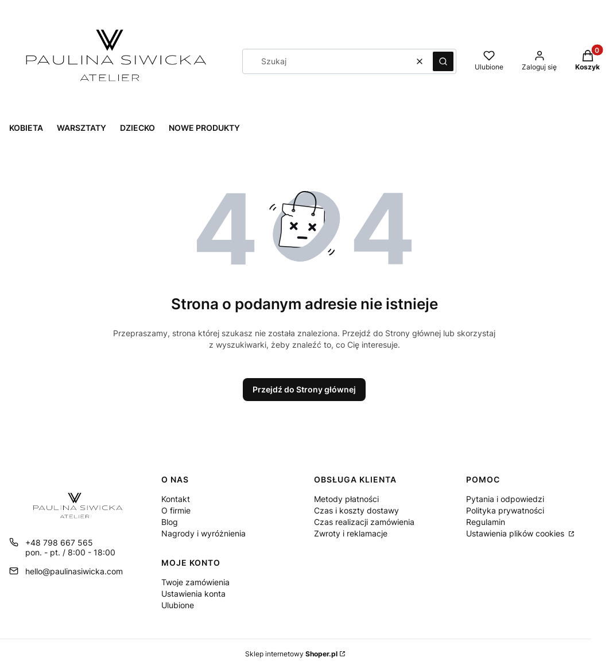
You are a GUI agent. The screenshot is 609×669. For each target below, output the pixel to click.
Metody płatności (346, 499)
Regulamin (485, 522)
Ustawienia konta (193, 593)
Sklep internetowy (291, 653)
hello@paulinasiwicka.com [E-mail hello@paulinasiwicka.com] (74, 571)
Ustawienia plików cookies (516, 533)
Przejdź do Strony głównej (304, 389)
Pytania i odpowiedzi (505, 499)
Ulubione (177, 605)
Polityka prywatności (505, 510)
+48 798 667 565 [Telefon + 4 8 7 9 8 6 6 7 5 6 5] (59, 542)
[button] (443, 61)
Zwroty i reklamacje (350, 533)
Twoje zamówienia (195, 582)
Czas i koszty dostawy (356, 510)
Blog (169, 522)
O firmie (176, 510)
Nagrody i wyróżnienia (203, 533)
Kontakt (175, 499)
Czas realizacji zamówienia (364, 522)
